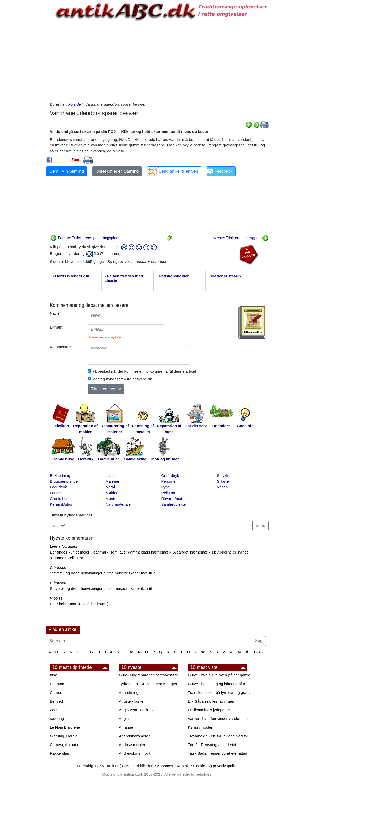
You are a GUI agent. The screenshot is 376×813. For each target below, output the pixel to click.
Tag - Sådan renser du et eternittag (217, 753)
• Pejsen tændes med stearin (124, 278)
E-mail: (56, 327)
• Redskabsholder (172, 276)
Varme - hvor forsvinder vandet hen (218, 718)
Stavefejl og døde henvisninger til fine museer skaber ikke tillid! (103, 573)
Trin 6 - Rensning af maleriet (212, 744)
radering (57, 718)
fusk (53, 675)
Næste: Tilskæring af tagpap (240, 237)
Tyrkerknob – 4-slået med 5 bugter (148, 684)
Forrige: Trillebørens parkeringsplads (85, 237)
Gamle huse (60, 498)
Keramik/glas (61, 504)
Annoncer (165, 766)
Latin (110, 475)
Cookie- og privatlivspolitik (215, 766)
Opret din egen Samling (117, 171)
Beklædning (60, 475)
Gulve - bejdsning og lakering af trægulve (220, 684)
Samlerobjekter (174, 504)
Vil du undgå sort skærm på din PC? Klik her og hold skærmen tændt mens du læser (129, 131)
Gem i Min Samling (66, 171)
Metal (110, 487)
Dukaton (57, 684)
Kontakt (183, 766)
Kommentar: (61, 347)
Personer (169, 481)
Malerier (112, 481)
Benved (56, 701)
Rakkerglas (59, 753)
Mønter (112, 498)
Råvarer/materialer (177, 498)
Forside (74, 104)
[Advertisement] (24, 77)
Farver (55, 493)
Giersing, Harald (63, 736)
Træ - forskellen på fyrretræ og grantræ (220, 692)
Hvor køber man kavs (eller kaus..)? (80, 604)
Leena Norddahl (63, 546)
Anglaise (126, 718)
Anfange (126, 727)
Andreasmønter (132, 744)
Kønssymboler (200, 727)
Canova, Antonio (64, 744)
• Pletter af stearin (224, 276)
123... (258, 652)
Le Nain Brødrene (65, 727)
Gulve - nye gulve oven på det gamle (219, 675)
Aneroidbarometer (134, 736)
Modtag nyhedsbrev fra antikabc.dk (122, 379)
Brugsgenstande (64, 481)
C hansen (58, 567)
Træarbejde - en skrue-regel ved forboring (220, 736)
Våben (222, 487)
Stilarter (223, 481)
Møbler (112, 493)
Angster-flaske (131, 701)
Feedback (223, 171)
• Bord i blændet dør (71, 276)
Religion (168, 493)
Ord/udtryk (170, 475)
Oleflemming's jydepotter (209, 710)
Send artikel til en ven (178, 171)
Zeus (54, 710)
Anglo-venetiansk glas (137, 710)
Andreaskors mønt (134, 753)
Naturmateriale (118, 504)
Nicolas (56, 598)
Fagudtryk (58, 487)
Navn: (55, 313)
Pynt (165, 487)
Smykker (224, 475)
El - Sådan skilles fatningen (211, 701)
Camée (56, 692)
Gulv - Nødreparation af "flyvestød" (148, 675)
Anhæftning (129, 692)
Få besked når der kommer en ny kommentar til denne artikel (144, 371)
